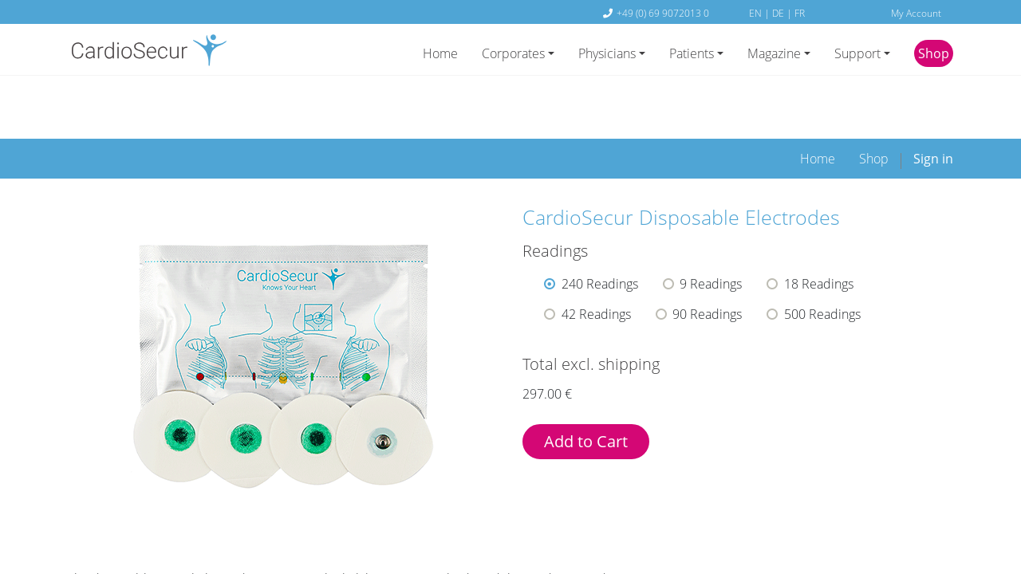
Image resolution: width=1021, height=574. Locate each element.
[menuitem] (817, 103)
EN (756, 12)
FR (799, 12)
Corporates (513, 53)
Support (857, 53)
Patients (691, 53)
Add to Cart (586, 386)
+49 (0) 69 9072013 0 (663, 12)
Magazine (774, 53)
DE (779, 12)
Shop (933, 53)
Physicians (607, 53)
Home (440, 53)
